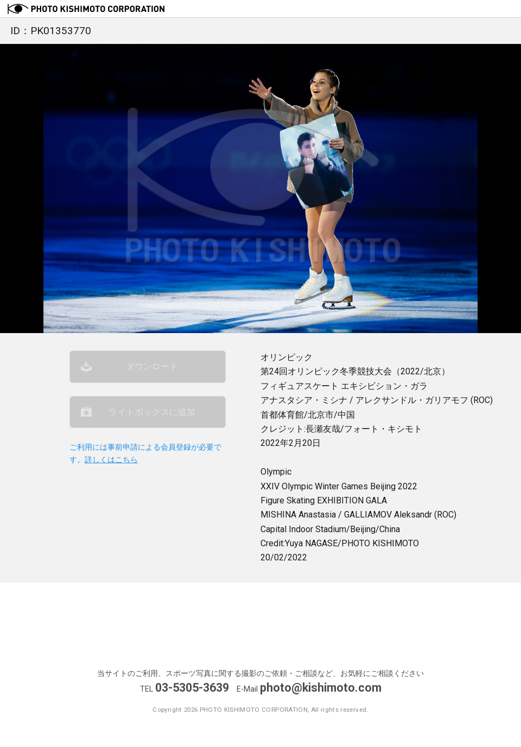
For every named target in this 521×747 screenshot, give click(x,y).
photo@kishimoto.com (321, 687)
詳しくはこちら (111, 459)
